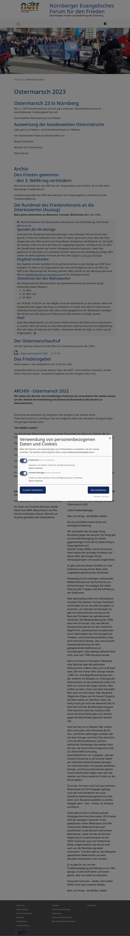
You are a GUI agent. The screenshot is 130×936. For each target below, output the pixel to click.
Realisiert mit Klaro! (101, 496)
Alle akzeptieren (98, 490)
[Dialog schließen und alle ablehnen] (110, 437)
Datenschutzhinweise (78, 452)
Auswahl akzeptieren (33, 490)
